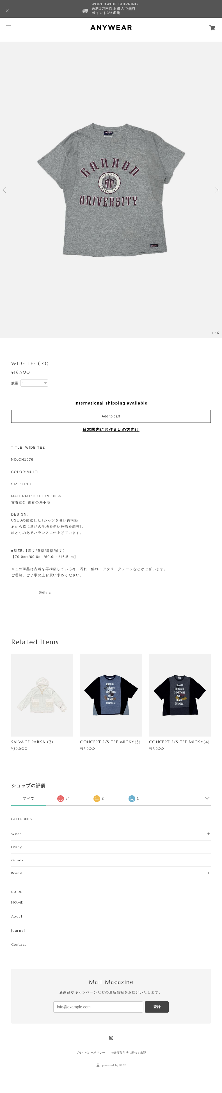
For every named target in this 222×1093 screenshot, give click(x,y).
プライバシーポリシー (90, 1052)
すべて (29, 798)
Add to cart (111, 416)
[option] (111, 190)
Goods (17, 860)
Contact (18, 945)
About (17, 916)
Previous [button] (5, 190)
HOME (17, 902)
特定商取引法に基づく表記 (128, 1052)
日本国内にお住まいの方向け (111, 429)
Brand (17, 873)
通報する (45, 592)
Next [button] (216, 190)
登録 (157, 1007)
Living (17, 847)
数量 (15, 383)
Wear (16, 834)
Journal (18, 930)
